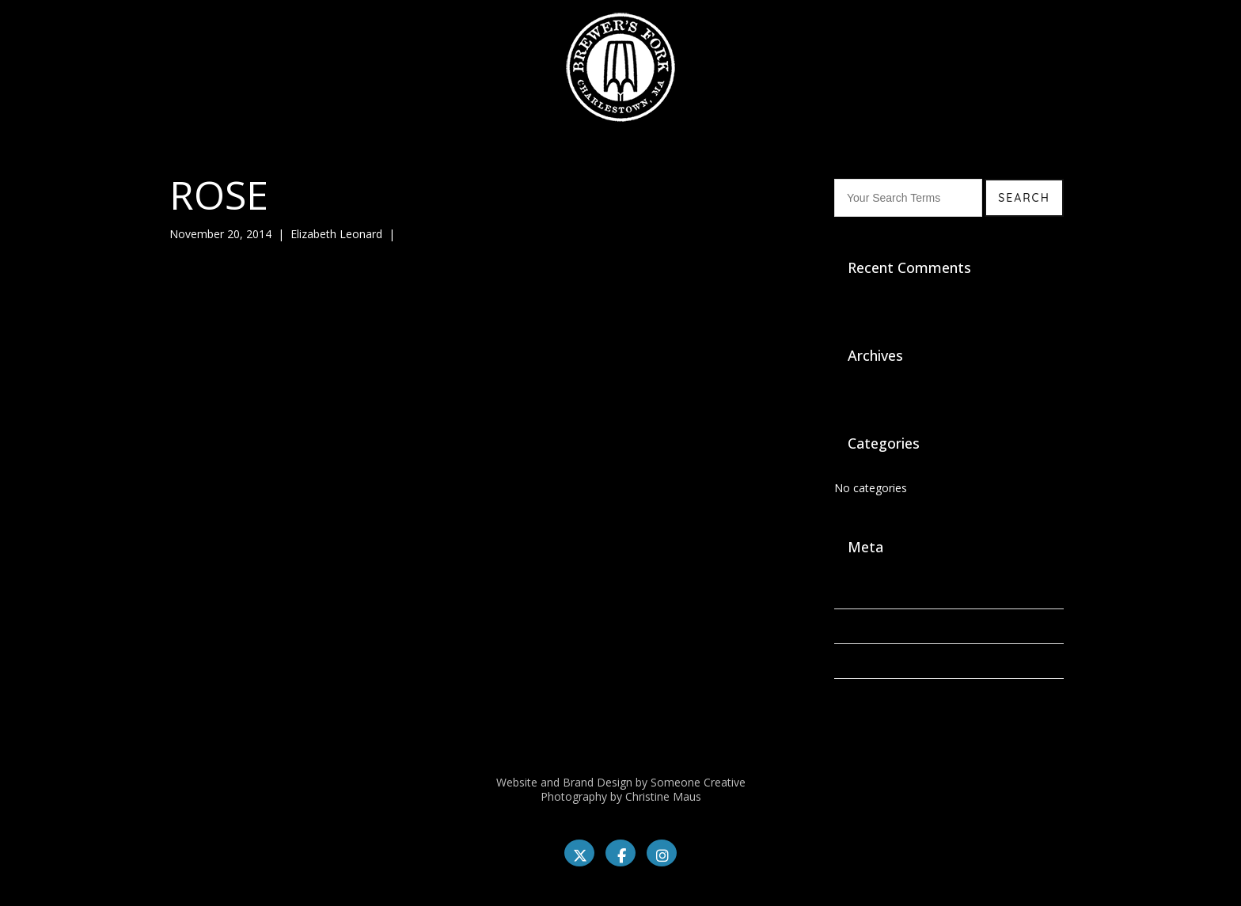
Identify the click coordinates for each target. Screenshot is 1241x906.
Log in (850, 591)
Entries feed (864, 626)
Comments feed (875, 661)
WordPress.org (872, 695)
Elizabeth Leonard (336, 233)
